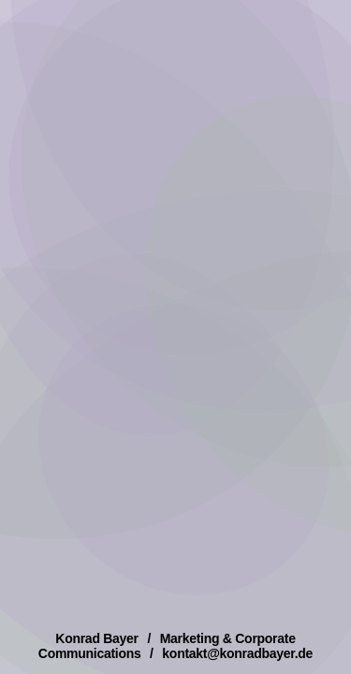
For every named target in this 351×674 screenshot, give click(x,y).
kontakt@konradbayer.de (237, 653)
